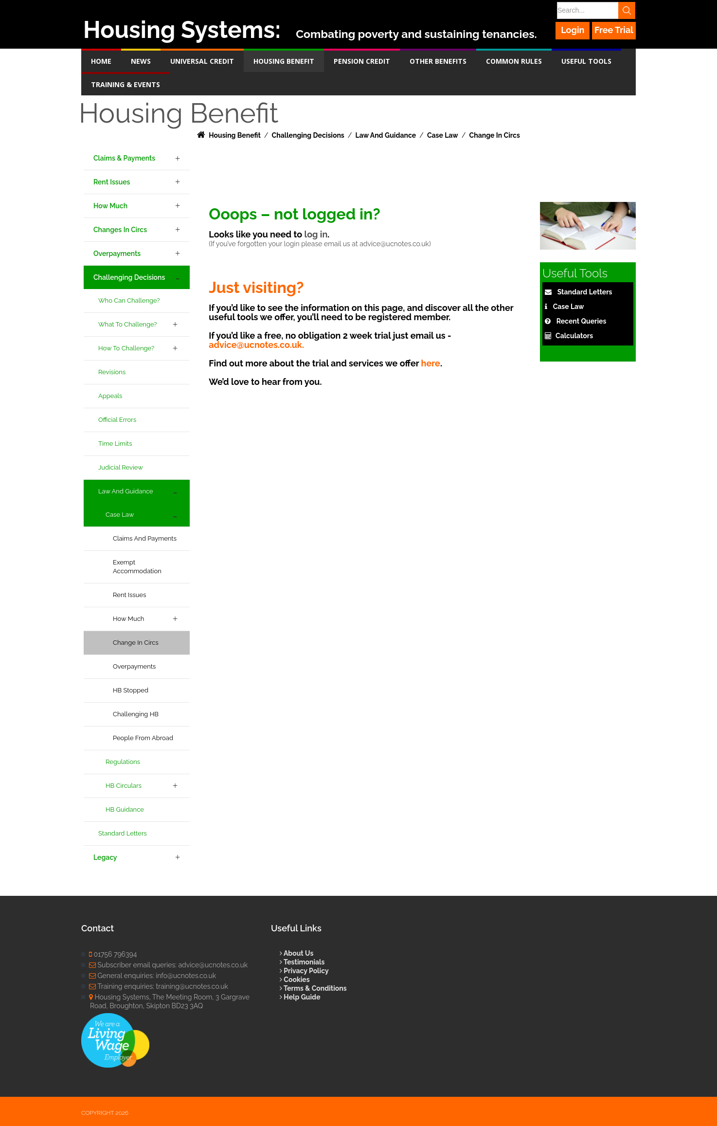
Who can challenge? (129, 300)
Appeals (110, 396)
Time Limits (115, 443)
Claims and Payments (145, 538)
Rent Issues (111, 182)
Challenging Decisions (129, 277)
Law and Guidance (125, 491)
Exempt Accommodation (137, 567)
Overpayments (117, 253)
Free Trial (613, 30)
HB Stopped (130, 690)
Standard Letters (122, 833)
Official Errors (117, 419)
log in (315, 234)
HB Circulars (124, 785)
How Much (110, 206)
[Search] (595, 10)
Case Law (120, 514)
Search (627, 10)
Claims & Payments (124, 158)
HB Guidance (125, 809)
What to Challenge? (127, 324)
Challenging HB (136, 714)
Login (573, 30)
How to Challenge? (126, 348)
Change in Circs (136, 642)
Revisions (111, 372)
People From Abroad (143, 738)
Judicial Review (120, 467)
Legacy (105, 857)
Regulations (123, 761)
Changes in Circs (120, 230)
